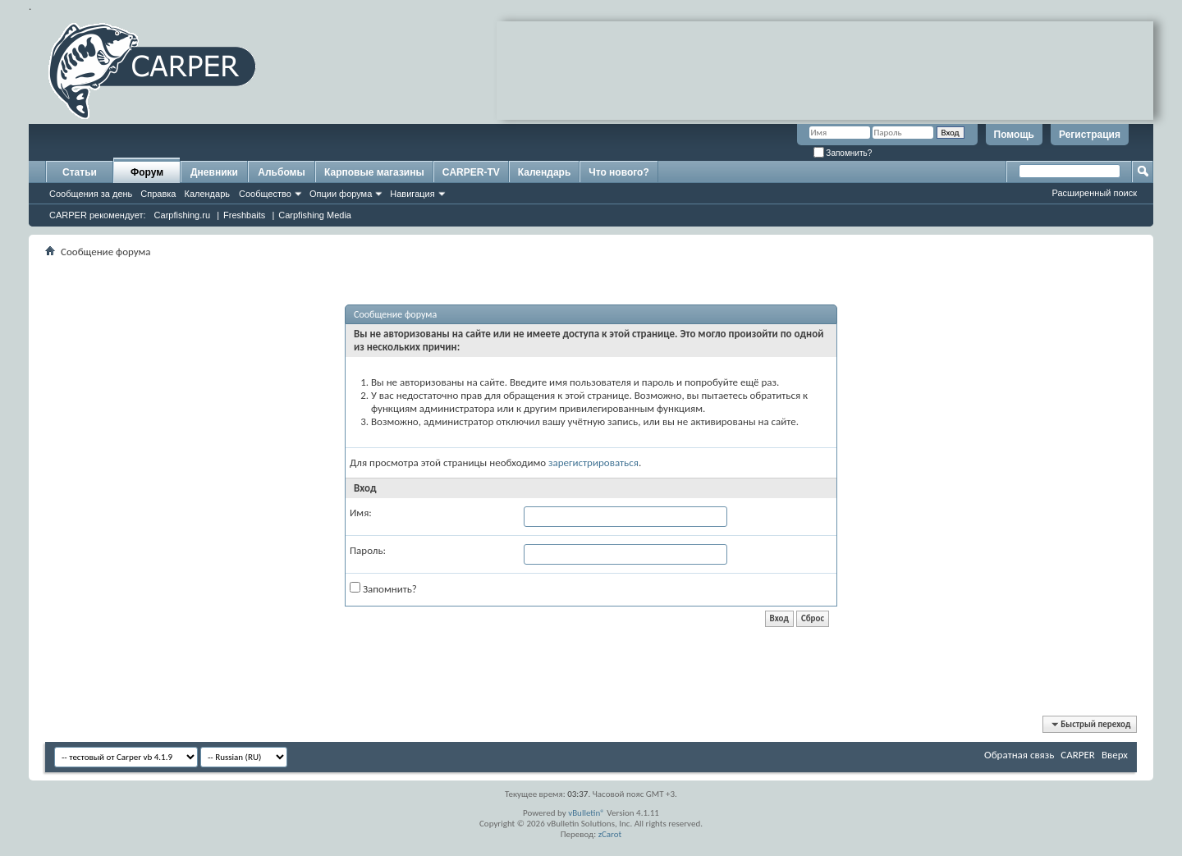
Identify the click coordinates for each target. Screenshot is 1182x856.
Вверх (1115, 754)
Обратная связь (1019, 754)
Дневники (214, 172)
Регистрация (1089, 134)
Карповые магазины (374, 172)
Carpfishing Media (314, 215)
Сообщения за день (90, 194)
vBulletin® (586, 813)
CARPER (1078, 754)
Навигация (412, 194)
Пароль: (368, 550)
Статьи (79, 172)
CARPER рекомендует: (97, 215)
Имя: (361, 512)
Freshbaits (244, 215)
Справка (158, 194)
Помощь (1014, 134)
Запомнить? (843, 153)
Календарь (207, 194)
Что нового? (618, 172)
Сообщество (265, 194)
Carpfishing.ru (182, 215)
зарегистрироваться (593, 462)
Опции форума (340, 194)
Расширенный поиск (1094, 193)
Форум (147, 172)
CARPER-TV (471, 172)
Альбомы (281, 172)
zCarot (610, 834)
